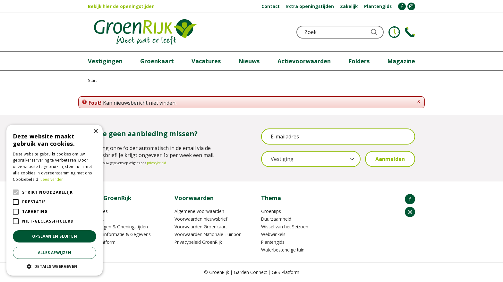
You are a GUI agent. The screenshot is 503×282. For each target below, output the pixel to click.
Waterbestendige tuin (282, 250)
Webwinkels (273, 234)
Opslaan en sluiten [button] (54, 236)
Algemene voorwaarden (199, 211)
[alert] (54, 200)
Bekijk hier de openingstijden (121, 6)
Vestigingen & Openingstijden (118, 227)
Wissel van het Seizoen (284, 227)
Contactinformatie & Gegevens (119, 234)
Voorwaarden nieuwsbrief (201, 219)
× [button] (95, 131)
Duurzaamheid (276, 219)
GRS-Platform (285, 272)
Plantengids (273, 242)
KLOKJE (394, 32)
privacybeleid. (157, 163)
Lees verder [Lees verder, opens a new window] (51, 179)
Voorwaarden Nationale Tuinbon (208, 234)
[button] (54, 266)
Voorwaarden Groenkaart (201, 227)
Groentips (271, 211)
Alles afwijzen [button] (55, 252)
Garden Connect (250, 272)
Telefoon (410, 32)
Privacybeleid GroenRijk (198, 242)
